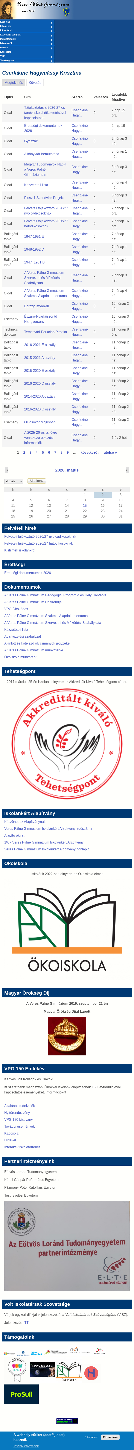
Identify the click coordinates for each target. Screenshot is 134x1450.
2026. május (67, 470)
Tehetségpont (26, 60)
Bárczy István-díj (37, 306)
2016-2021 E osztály (40, 345)
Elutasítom (110, 1438)
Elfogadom (91, 1438)
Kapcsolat (5, 52)
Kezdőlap (26, 22)
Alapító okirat (14, 835)
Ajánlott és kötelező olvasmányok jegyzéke (37, 643)
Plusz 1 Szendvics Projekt (44, 198)
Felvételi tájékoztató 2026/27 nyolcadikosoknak (40, 536)
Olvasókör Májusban (40, 422)
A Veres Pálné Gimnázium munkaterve (33, 650)
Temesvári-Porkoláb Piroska (45, 332)
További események (19, 1126)
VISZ (26, 56)
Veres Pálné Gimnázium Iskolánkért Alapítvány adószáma (48, 828)
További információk (26, 1447)
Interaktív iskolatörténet (22, 1147)
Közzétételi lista (36, 185)
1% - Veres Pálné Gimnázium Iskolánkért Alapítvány (44, 842)
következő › (90, 452)
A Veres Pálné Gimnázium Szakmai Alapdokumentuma (46, 616)
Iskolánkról (26, 43)
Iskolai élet (26, 26)
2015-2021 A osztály (39, 358)
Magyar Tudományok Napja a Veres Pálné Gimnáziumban (45, 169)
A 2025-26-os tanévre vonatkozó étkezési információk (40, 438)
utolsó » (110, 452)
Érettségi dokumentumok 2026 (27, 573)
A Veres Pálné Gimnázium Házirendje (33, 602)
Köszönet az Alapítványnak (25, 822)
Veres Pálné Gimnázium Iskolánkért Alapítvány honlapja (47, 849)
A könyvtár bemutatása (41, 154)
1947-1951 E (34, 236)
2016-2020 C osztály (40, 409)
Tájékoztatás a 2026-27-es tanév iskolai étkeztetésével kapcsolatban (45, 113)
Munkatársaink (26, 39)
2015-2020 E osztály (40, 370)
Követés (36, 81)
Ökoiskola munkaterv (20, 657)
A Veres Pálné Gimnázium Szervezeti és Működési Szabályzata (44, 278)
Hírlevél (10, 1140)
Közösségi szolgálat (26, 35)
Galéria (26, 47)
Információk (26, 30)
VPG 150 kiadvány (18, 1119)
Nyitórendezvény (17, 1113)
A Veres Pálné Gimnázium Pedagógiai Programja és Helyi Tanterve (55, 595)
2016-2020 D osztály (40, 383)
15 (85, 505)
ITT (26, 1322)
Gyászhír (31, 141)
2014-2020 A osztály (39, 396)
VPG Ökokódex (16, 609)
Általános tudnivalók (19, 1106)
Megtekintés (14, 82)
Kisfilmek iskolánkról (19, 550)
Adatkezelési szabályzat (22, 636)
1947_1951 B (34, 262)
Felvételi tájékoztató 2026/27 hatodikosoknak (38, 543)
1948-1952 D (34, 249)
